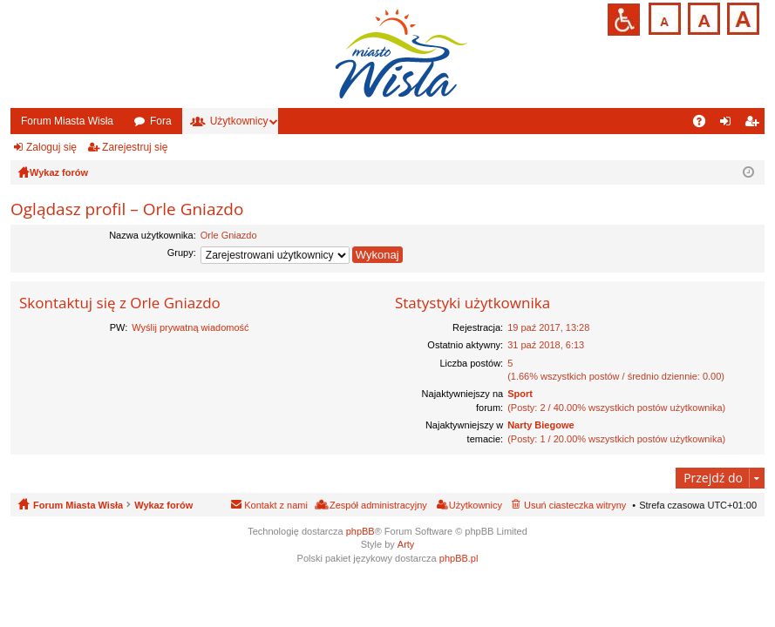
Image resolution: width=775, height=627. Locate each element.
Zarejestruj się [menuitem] (755, 124)
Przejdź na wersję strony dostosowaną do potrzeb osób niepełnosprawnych (624, 19)
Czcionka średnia (702, 17)
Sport (520, 393)
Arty (406, 544)
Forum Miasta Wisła (67, 121)
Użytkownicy (239, 121)
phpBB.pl (459, 558)
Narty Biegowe (540, 425)
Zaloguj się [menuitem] (729, 124)
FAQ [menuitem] (704, 124)
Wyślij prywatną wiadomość (190, 327)
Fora (161, 121)
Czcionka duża (741, 17)
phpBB (360, 531)
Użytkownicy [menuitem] (475, 505)
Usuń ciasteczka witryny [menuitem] (575, 505)
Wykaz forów (163, 505)
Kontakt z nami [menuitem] (276, 505)
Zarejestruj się (134, 147)
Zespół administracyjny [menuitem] (378, 505)
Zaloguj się (51, 147)
